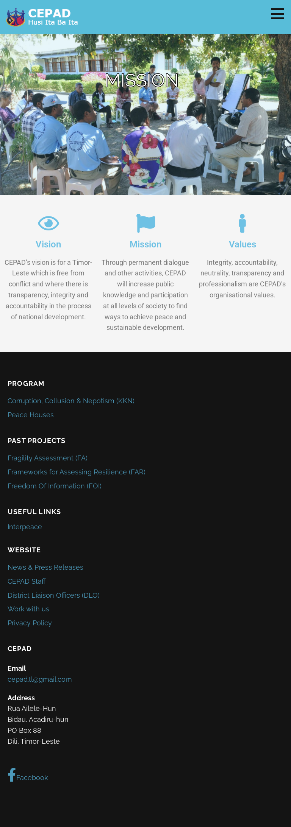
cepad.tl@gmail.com (40, 679)
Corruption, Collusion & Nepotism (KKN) (71, 401)
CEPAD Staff (26, 581)
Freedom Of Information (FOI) (55, 486)
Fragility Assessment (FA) (48, 458)
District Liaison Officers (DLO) (54, 595)
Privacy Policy (30, 623)
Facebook (28, 775)
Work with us (28, 609)
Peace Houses (31, 415)
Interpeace (25, 527)
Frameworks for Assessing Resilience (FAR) (77, 472)
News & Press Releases (45, 567)
